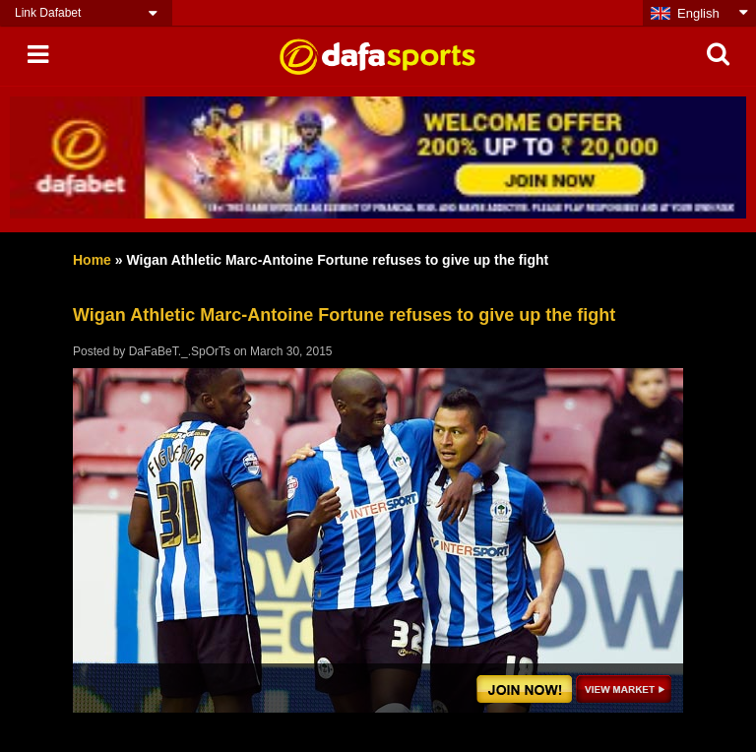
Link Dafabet (48, 13)
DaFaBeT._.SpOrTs (179, 351)
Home (92, 260)
